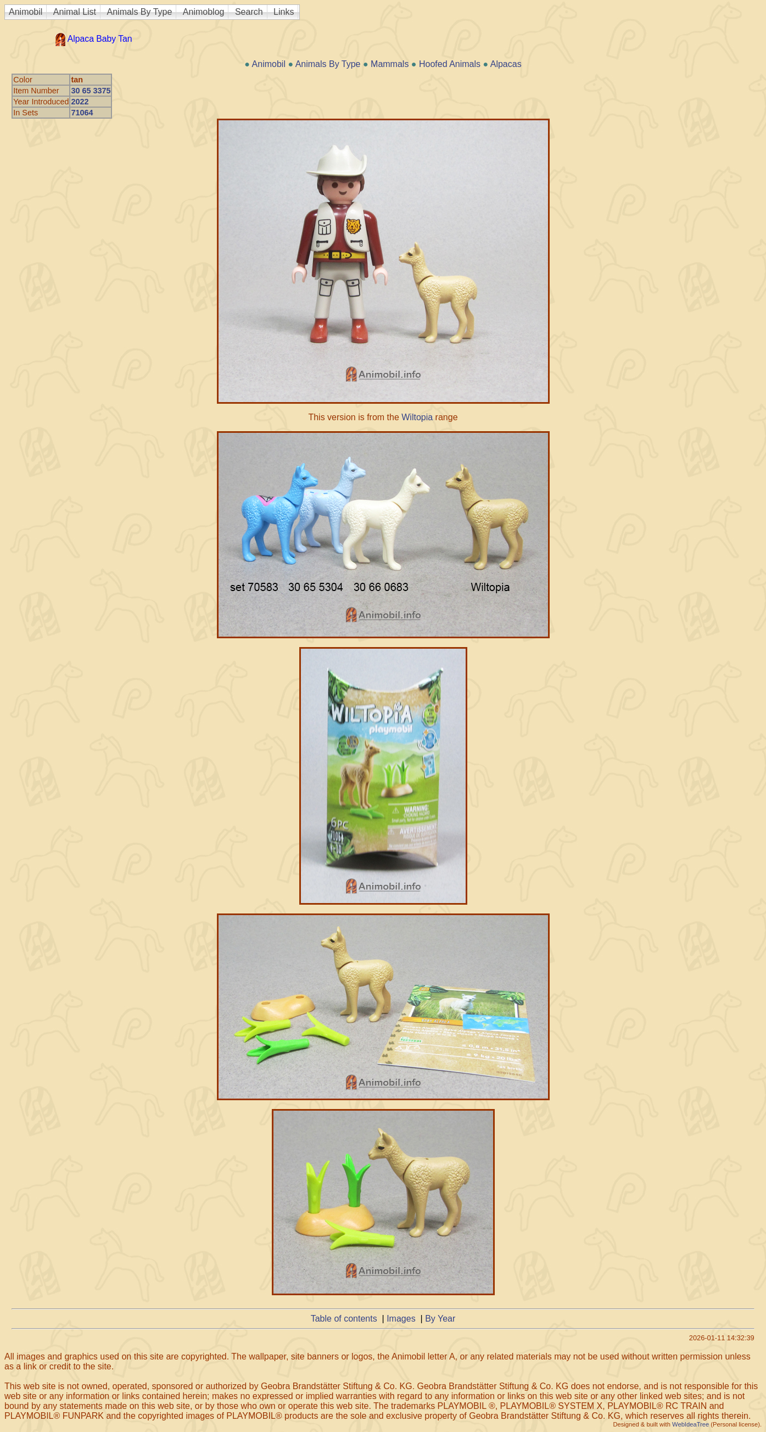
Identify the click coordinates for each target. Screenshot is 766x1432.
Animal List (74, 11)
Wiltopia (417, 417)
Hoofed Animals (449, 64)
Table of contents (344, 1318)
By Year (440, 1318)
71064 (82, 112)
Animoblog (204, 11)
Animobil (25, 11)
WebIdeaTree (690, 1424)
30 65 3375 (90, 90)
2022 (79, 101)
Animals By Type (139, 11)
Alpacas (506, 64)
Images (401, 1318)
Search (249, 11)
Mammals (390, 64)
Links (283, 11)
